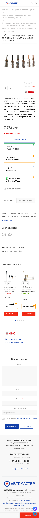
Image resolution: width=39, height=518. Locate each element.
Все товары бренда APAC (14, 342)
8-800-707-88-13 (19, 456)
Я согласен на (22, 418)
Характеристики (26, 201)
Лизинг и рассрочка (11, 169)
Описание (8, 201)
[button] (15, 320)
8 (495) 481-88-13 (19, 462)
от (10, 305)
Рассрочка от (12, 158)
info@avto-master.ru (20, 468)
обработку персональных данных (26, 418)
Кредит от (12, 148)
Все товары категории (13, 339)
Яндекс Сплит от (13, 179)
